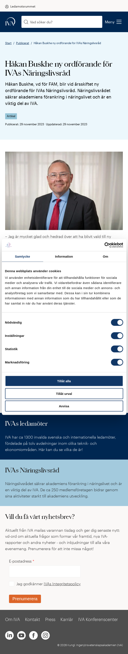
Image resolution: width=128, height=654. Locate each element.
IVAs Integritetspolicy (62, 583)
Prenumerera (25, 598)
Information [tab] (64, 256)
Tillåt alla (64, 381)
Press (50, 619)
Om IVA (12, 619)
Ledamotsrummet (22, 6)
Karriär (66, 619)
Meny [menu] (113, 21)
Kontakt (32, 619)
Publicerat (22, 43)
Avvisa (64, 406)
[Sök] (26, 22)
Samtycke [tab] (22, 256)
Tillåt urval (64, 393)
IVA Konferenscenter (98, 619)
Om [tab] (105, 256)
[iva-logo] (10, 21)
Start (8, 43)
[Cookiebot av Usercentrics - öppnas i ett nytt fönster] (104, 245)
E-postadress (21, 561)
